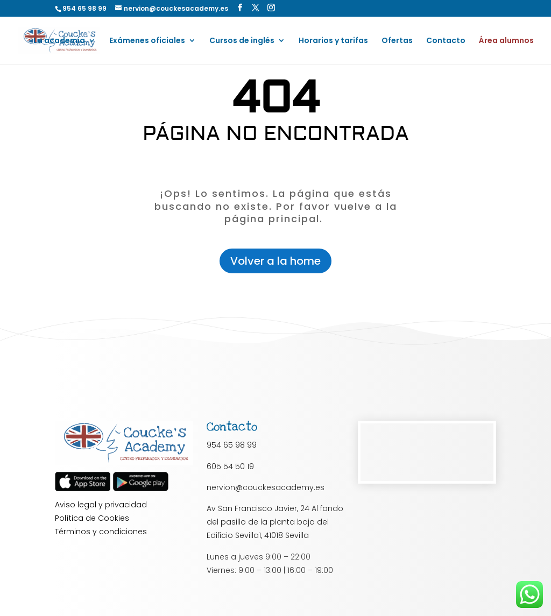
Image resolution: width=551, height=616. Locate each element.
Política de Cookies (92, 518)
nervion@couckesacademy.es (265, 487)
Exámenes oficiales (147, 41)
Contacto (445, 41)
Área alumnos (506, 41)
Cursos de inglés (241, 41)
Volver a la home (275, 260)
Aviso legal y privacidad (101, 504)
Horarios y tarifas (333, 41)
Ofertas (397, 41)
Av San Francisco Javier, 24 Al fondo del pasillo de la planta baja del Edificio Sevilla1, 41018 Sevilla (275, 522)
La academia (59, 41)
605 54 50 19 (230, 466)
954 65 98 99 (232, 445)
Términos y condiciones (101, 531)
